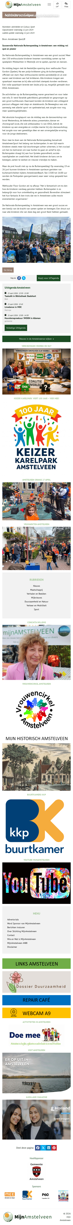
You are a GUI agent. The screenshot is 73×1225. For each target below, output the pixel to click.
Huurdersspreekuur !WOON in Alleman (23, 318)
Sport (32, 27)
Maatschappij (36, 589)
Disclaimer (12, 947)
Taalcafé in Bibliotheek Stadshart (20, 296)
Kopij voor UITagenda (48, 278)
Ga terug (8, 270)
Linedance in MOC (13, 307)
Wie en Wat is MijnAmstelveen (21, 939)
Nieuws (36, 585)
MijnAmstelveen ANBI (17, 943)
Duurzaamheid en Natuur (36, 601)
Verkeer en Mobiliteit (36, 605)
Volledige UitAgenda (16, 327)
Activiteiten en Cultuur (20, 27)
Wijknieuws (36, 597)
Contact (11, 935)
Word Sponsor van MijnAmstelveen (23, 923)
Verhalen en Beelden (36, 593)
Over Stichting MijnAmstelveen (22, 931)
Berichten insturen (16, 927)
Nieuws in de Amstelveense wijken (36, 338)
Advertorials (13, 919)
